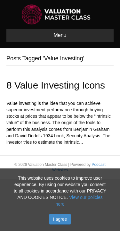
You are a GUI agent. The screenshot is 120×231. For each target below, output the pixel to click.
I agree (60, 219)
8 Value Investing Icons (55, 85)
